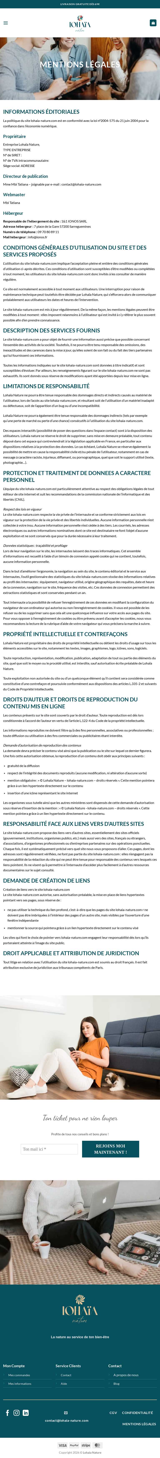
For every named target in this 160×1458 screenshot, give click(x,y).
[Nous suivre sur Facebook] (8, 1413)
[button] (5, 23)
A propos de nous (126, 1375)
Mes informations (19, 1383)
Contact (66, 1375)
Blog (116, 1383)
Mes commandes (19, 1375)
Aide (64, 1383)
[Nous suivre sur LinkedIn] (26, 1413)
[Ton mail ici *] (49, 1149)
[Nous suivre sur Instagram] (17, 1413)
